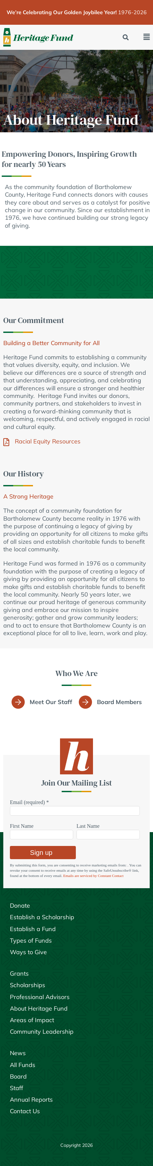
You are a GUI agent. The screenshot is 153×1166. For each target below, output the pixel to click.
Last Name (88, 826)
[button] (125, 37)
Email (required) (29, 802)
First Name (22, 826)
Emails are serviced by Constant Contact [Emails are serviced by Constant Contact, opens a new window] (93, 876)
